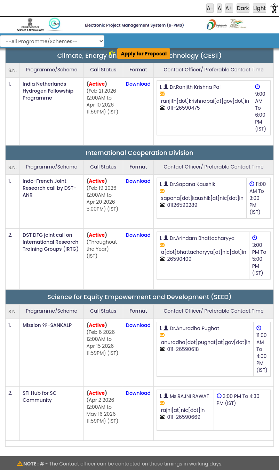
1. (9, 83)
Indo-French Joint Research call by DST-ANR (49, 188)
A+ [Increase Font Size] (229, 8)
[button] (274, 8)
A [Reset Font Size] (219, 8)
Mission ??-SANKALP (47, 325)
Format (138, 69)
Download (138, 83)
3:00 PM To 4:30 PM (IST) (238, 400)
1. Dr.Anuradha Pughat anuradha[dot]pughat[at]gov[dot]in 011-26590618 (205, 339)
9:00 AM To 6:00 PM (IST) (260, 108)
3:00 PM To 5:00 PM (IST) (259, 255)
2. (10, 235)
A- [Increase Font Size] (210, 8)
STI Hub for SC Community (40, 397)
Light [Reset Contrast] (259, 8)
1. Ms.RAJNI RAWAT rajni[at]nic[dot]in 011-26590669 (184, 407)
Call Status (103, 69)
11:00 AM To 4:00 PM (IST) (262, 350)
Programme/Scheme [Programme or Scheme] (51, 69)
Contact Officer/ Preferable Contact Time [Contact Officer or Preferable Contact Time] (213, 69)
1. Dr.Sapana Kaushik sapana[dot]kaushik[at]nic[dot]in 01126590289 (202, 195)
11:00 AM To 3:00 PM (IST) (257, 198)
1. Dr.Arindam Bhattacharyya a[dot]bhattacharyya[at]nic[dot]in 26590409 (203, 249)
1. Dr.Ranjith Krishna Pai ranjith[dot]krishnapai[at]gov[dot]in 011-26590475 (204, 97)
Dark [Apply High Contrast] (243, 8)
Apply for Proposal (144, 53)
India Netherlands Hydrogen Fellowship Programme (48, 90)
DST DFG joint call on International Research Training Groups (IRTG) (51, 242)
